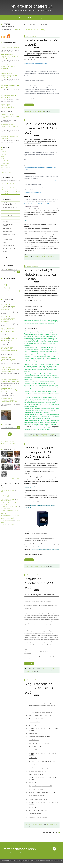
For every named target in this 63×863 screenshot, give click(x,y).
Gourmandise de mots (7, 520)
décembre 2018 (44, 24)
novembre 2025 (5, 163)
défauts (12, 288)
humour (9, 285)
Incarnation (15, 488)
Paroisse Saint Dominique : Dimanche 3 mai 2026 (8, 494)
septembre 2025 (5, 167)
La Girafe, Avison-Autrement (10, 503)
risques (10, 291)
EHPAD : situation (34, 740)
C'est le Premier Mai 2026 (7, 490)
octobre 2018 (27, 24)
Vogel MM (4, 359)
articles (3, 291)
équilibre (34, 111)
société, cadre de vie (8, 245)
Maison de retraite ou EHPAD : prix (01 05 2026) (9, 57)
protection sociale (8, 231)
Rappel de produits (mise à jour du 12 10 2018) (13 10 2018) (43, 754)
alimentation (28, 111)
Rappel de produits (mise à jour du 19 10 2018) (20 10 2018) (43, 778)
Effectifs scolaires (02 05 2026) (10, 48)
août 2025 (3, 169)
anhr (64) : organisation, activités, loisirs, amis (9, 203)
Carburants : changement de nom (35, 764)
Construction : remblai (35, 814)
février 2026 (4, 156)
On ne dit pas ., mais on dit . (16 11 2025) (10, 330)
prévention (4, 282)
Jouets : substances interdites (37, 796)
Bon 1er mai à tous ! (6, 503)
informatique (42, 670)
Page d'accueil (35, 24)
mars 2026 (4, 154)
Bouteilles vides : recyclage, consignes (39, 768)
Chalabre (11, 524)
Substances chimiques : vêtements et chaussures (42, 761)
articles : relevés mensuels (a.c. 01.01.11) (9, 208)
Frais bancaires (33, 725)
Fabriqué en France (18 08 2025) (9, 339)
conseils (16, 291)
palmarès (45, 435)
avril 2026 (3, 152)
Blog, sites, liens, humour (9, 215)
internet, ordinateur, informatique (8, 224)
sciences (30, 435)
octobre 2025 (4, 165)
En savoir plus (3, 861)
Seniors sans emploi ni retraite (37, 771)
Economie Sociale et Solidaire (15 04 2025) (10, 370)
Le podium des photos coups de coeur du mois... (9, 511)
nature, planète (7, 228)
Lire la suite (17, 29)
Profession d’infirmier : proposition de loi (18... (10, 360)
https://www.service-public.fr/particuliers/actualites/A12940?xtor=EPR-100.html (41, 58)
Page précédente (47, 832)
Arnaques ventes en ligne (36, 774)
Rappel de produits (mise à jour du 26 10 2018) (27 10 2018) (43, 803)
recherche (35, 435)
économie (5, 218)
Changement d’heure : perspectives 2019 (40, 786)
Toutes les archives (6, 172)
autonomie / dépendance (10, 212)
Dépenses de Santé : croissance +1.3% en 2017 (42, 792)
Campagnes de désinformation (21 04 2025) (9, 400)
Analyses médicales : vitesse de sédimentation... (8, 307)
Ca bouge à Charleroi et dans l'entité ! (8, 517)
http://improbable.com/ (32, 300)
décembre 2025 (5, 161)
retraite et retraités (8, 239)
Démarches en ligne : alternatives (38, 810)
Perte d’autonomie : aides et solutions (39, 736)
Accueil (21, 18)
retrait (3, 285)
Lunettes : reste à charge (35, 746)
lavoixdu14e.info (5, 497)
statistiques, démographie (10, 248)
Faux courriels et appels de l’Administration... (8, 96)
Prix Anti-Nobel (33, 733)
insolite (41, 435)
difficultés (28, 671)
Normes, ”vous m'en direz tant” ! (9, 506)
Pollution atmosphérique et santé (38, 799)
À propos (41, 18)
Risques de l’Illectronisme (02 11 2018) (39, 583)
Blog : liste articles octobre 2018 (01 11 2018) (38, 688)
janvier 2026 (4, 158)
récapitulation (53, 824)
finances (5, 221)
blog (31, 826)
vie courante (44, 256)
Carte (5, 257)
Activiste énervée (5, 488)
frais (52, 256)
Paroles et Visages (5, 508)
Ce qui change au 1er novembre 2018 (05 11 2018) (40, 128)
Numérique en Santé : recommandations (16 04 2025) (10, 380)
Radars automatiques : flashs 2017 (38, 817)
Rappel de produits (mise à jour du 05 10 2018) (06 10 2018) (43, 729)
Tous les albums (16, 478)
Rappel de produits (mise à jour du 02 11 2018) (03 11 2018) (39, 452)
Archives (31, 18)
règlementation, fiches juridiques (8, 235)
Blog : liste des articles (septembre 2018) (40, 712)
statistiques (4, 288)
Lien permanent (29, 110)
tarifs (49, 256)
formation (48, 670)
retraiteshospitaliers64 (32, 6)
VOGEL (3, 369)
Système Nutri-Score (34, 722)
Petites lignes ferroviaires (36, 789)
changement (37, 256)
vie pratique (6, 251)
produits (12, 282)
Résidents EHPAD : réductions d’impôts (40, 715)
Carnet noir (4, 524)
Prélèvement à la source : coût (37, 750)
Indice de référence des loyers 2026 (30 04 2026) (9, 76)
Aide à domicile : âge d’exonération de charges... (8, 106)
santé (4, 242)
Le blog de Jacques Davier (9, 499)
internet (36, 670)
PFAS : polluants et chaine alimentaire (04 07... (10, 349)
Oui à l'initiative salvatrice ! (7, 499)
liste (48, 824)
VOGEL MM (4, 306)
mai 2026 (3, 149)
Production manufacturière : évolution (39, 743)
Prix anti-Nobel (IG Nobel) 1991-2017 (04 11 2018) (40, 274)
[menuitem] (21, 17)
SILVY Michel (4, 330)
